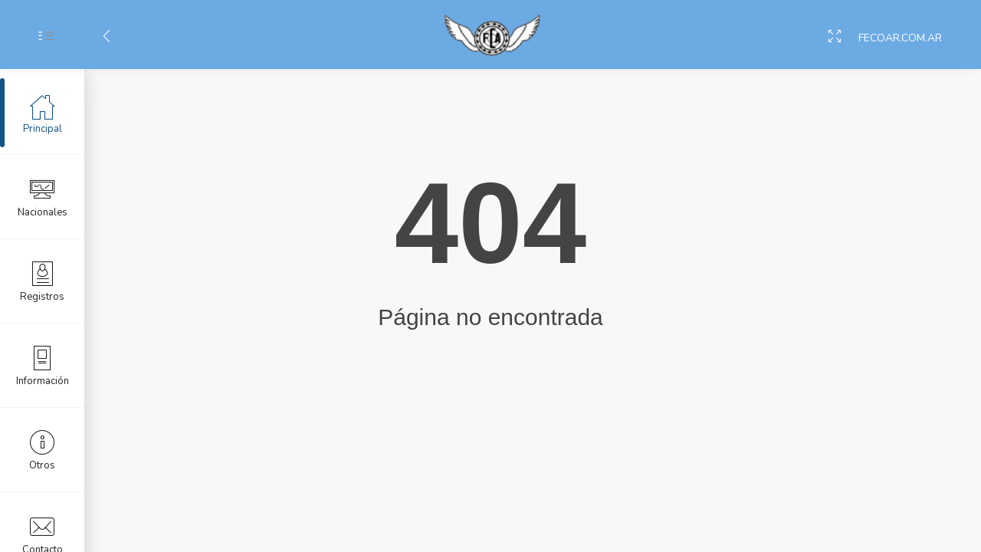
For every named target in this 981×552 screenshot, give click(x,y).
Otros (42, 449)
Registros (42, 281)
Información (42, 365)
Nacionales (42, 196)
